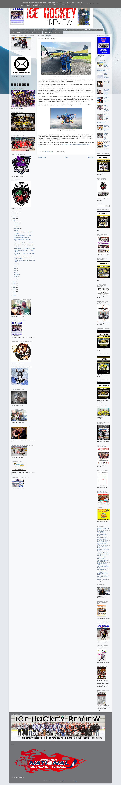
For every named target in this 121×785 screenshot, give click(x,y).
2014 (14, 295)
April (15, 270)
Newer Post (42, 157)
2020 (14, 283)
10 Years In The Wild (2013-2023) (32, 32)
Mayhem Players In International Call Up (23, 242)
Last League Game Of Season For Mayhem (24, 248)
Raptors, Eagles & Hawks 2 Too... (52, 32)
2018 (14, 287)
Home (13, 29)
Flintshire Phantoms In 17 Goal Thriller (106, 99)
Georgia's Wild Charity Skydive (21, 237)
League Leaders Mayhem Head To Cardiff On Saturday (106, 108)
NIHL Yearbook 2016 (102, 541)
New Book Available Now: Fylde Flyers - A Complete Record (106, 146)
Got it (98, 4)
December (17, 222)
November (17, 224)
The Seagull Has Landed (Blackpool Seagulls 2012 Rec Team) (103, 554)
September (17, 228)
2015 (14, 293)
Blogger (75, 781)
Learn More (91, 4)
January (16, 276)
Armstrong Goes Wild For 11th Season (23, 235)
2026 (14, 214)
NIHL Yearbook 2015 (102, 539)
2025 (14, 216)
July (15, 264)
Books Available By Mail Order (68, 29)
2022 (14, 279)
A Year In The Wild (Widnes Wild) (101, 557)
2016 (14, 291)
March (16, 272)
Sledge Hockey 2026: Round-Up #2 (106, 76)
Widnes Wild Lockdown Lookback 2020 (102, 561)
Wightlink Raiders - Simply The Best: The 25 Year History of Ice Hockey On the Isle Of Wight (103, 572)
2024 (14, 218)
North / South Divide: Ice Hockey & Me (103, 580)
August (16, 230)
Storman (65, 781)
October (16, 226)
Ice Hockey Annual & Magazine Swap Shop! (29, 29)
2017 (14, 289)
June (15, 266)
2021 (14, 281)
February (16, 274)
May (15, 268)
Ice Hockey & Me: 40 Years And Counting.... (90, 29)
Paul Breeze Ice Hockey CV (50, 29)
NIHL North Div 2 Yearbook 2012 (101, 532)
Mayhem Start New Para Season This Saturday (106, 136)
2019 (14, 285)
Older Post (90, 157)
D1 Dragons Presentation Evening (106, 83)
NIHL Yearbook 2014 (102, 537)
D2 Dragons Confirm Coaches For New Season (106, 92)
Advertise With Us (16, 32)
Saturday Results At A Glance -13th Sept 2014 (106, 128)
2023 (14, 220)
